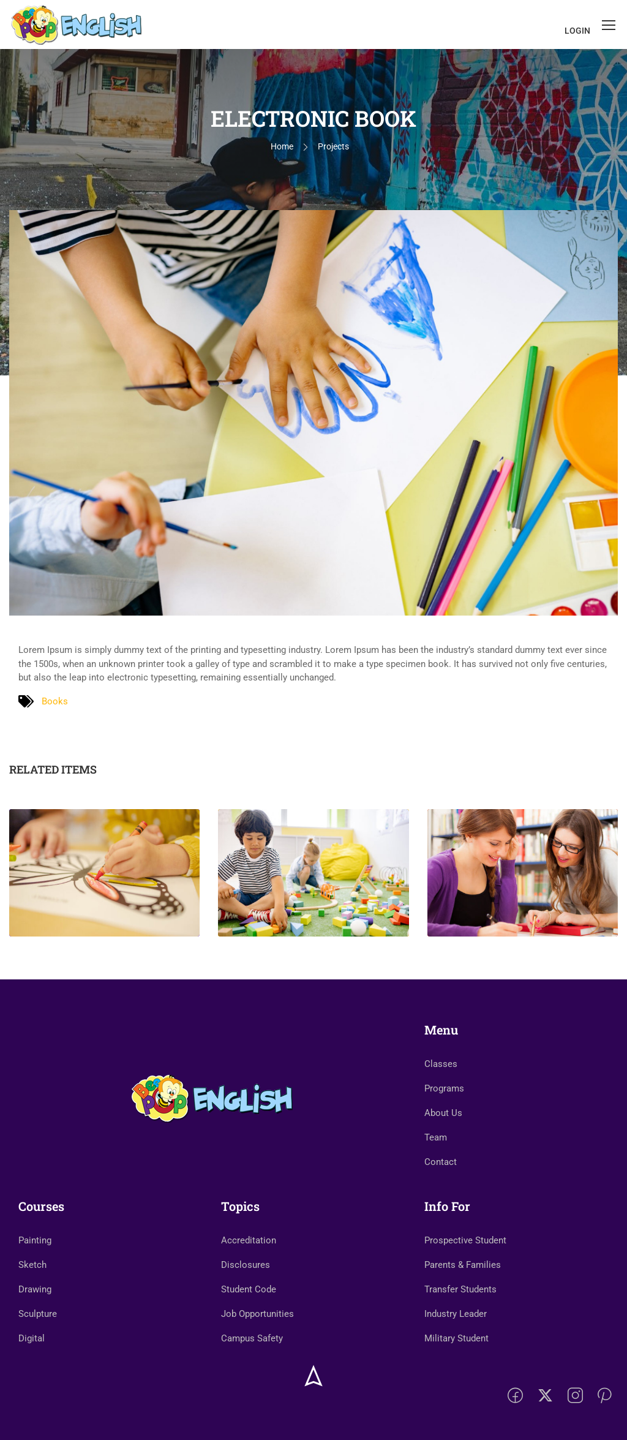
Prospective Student (465, 1240)
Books (55, 701)
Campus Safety (252, 1338)
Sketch (32, 1264)
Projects (333, 146)
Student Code (248, 1289)
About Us (443, 1112)
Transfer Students (460, 1289)
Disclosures (245, 1264)
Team (435, 1137)
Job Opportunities (257, 1313)
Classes (440, 1063)
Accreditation (248, 1240)
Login (577, 31)
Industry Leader (455, 1313)
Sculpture (37, 1313)
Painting (34, 1240)
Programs (444, 1088)
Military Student (456, 1338)
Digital (31, 1338)
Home (282, 146)
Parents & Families (462, 1264)
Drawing (34, 1289)
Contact (440, 1161)
